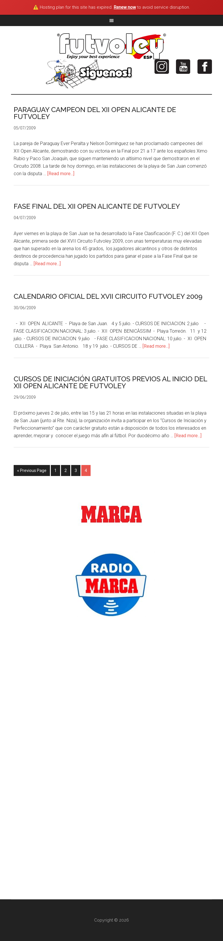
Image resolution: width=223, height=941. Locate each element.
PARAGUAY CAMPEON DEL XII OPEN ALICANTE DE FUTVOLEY (95, 113)
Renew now (125, 7)
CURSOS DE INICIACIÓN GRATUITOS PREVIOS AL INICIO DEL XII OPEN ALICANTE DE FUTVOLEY (110, 382)
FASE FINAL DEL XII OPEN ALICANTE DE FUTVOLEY (97, 206)
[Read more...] (60, 173)
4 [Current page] (86, 470)
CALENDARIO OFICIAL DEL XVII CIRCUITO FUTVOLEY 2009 (108, 296)
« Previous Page (31, 470)
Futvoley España (111, 46)
